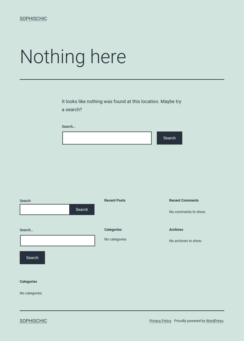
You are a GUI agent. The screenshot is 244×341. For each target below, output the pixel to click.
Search (25, 201)
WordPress (214, 321)
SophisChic (33, 18)
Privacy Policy (160, 321)
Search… (69, 126)
